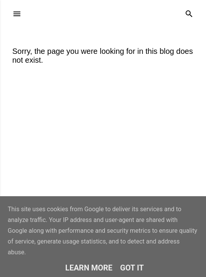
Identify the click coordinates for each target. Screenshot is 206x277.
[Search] (189, 12)
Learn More (89, 267)
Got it (132, 267)
